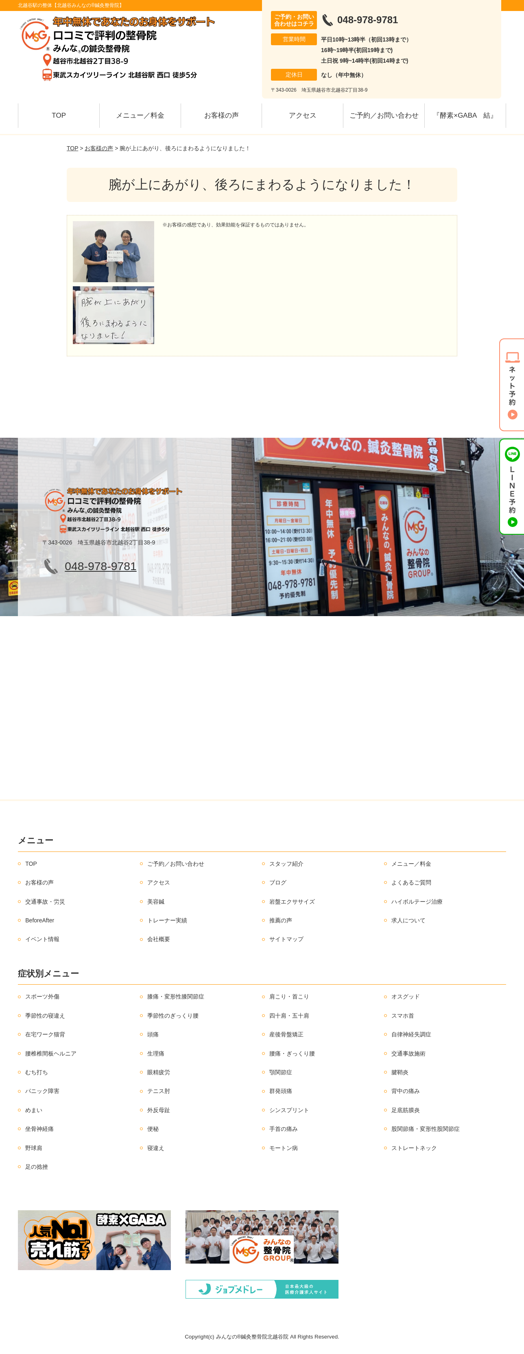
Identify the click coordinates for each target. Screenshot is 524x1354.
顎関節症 (280, 1072)
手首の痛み (283, 1129)
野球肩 (33, 1148)
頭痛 (153, 1034)
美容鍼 (155, 901)
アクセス (303, 115)
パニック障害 (42, 1091)
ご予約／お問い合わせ (384, 115)
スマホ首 (402, 1015)
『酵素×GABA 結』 (465, 115)
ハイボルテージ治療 (417, 901)
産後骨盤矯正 (286, 1034)
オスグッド (405, 996)
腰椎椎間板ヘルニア (50, 1053)
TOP (59, 115)
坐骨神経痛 (39, 1129)
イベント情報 (42, 939)
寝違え (155, 1148)
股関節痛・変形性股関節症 (425, 1129)
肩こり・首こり (289, 996)
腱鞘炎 (399, 1072)
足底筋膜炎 (405, 1110)
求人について (408, 920)
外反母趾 (158, 1110)
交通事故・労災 (45, 901)
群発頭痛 (280, 1091)
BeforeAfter (39, 920)
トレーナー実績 (167, 920)
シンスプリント (289, 1110)
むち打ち (36, 1072)
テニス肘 (158, 1091)
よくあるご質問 (411, 882)
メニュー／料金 (140, 115)
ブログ (277, 882)
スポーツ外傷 (42, 996)
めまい (33, 1110)
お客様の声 (221, 115)
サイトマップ (286, 939)
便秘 (153, 1129)
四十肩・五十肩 (289, 1015)
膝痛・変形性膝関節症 (175, 996)
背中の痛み (405, 1091)
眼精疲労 (158, 1072)
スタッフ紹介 (286, 863)
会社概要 (158, 939)
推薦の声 (280, 920)
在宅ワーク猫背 (45, 1034)
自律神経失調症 (411, 1034)
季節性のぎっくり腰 (173, 1015)
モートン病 (283, 1148)
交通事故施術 (408, 1053)
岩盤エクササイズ (292, 901)
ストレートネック (414, 1148)
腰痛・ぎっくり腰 (292, 1053)
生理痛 (155, 1053)
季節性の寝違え (45, 1015)
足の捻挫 (36, 1166)
